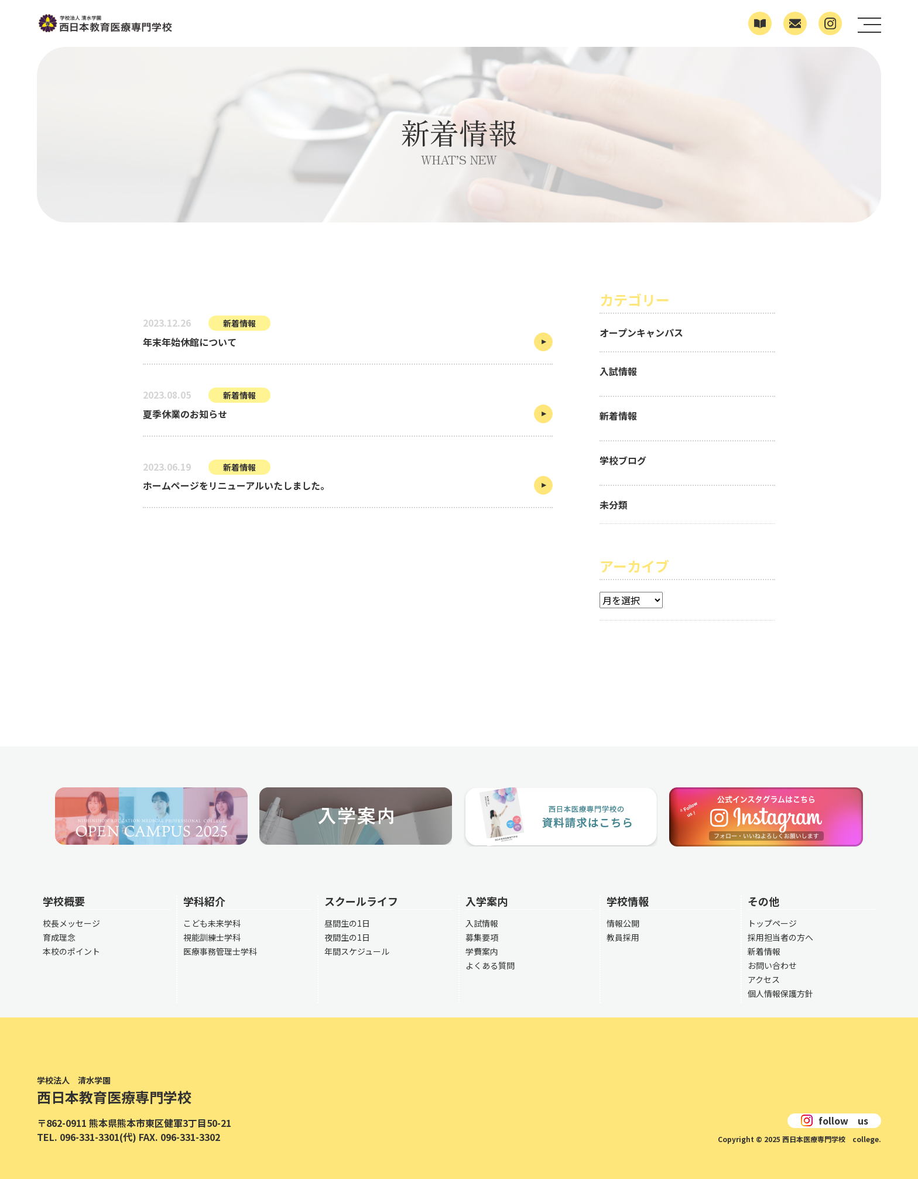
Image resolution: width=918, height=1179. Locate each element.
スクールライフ (361, 901)
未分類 (614, 505)
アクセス (764, 979)
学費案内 (481, 951)
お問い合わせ (772, 965)
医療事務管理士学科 (220, 951)
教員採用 (623, 937)
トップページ (772, 923)
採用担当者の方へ (780, 937)
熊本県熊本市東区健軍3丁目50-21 (160, 1123)
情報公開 (623, 923)
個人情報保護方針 (780, 993)
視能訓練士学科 (212, 937)
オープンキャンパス (641, 332)
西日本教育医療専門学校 (134, 1091)
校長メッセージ (71, 923)
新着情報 (618, 416)
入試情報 (618, 371)
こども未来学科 (212, 923)
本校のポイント (71, 951)
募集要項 (481, 937)
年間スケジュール (356, 951)
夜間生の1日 (347, 937)
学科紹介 (204, 901)
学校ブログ (623, 460)
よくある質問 (490, 965)
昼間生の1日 (347, 923)
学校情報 (628, 901)
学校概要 (64, 901)
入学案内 (486, 901)
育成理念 (59, 937)
